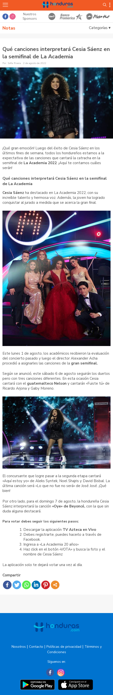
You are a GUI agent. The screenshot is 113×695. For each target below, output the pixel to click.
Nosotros (19, 646)
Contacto (36, 646)
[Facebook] (50, 672)
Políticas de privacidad (63, 646)
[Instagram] (61, 672)
